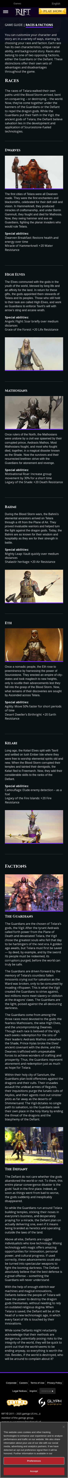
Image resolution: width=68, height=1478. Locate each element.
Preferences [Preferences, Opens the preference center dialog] (34, 1460)
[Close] (64, 1427)
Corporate (11, 1382)
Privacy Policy (54, 1382)
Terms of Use (37, 1382)
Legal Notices (20, 1391)
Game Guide (14, 25)
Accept (34, 1471)
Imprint (33, 1391)
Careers (23, 1382)
